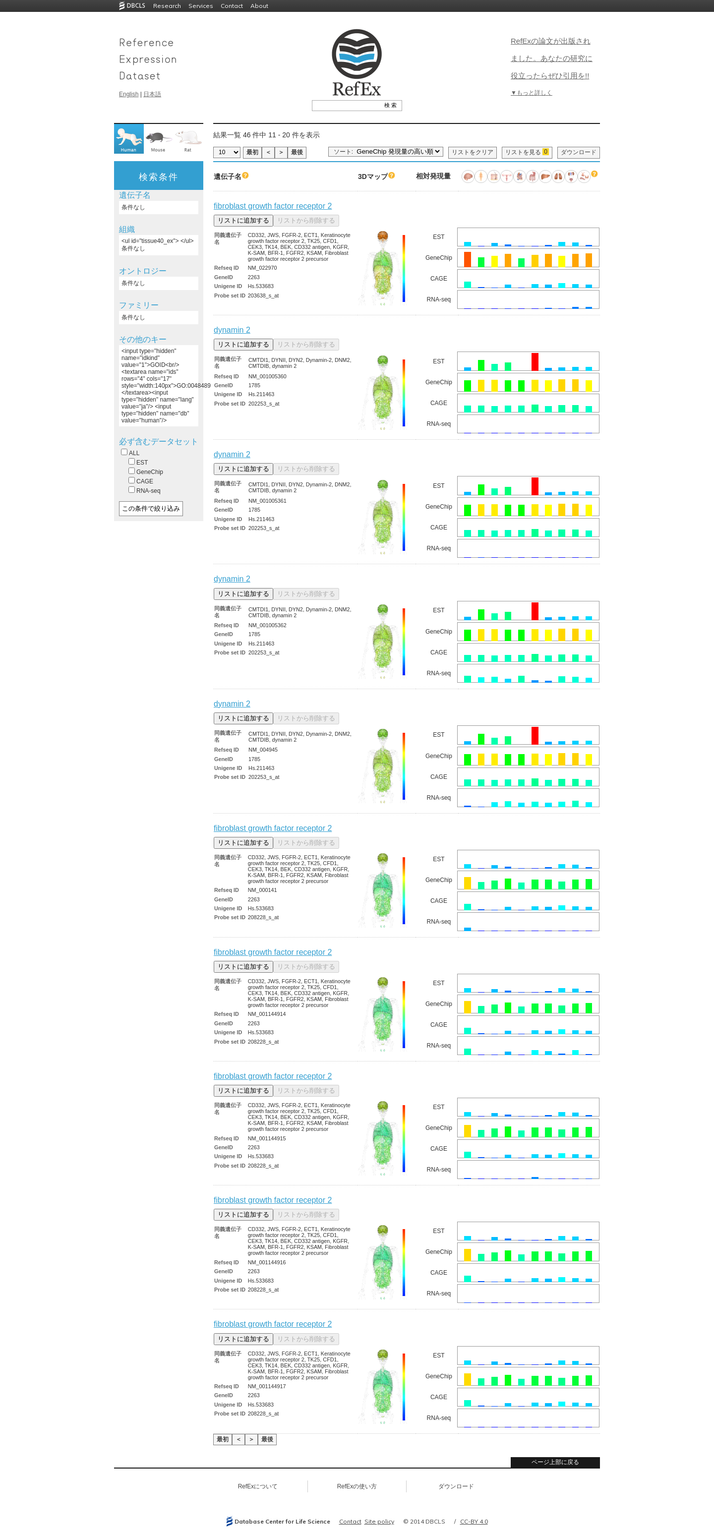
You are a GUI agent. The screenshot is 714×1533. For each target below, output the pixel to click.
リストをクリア (472, 152)
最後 (297, 152)
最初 (252, 152)
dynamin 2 (232, 330)
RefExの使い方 (357, 1486)
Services (200, 5)
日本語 (152, 94)
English (128, 94)
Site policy (379, 1521)
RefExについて (258, 1486)
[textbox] (345, 105)
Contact (232, 5)
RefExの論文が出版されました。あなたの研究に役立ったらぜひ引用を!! (552, 58)
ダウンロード (578, 152)
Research (167, 5)
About (259, 5)
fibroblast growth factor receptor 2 (273, 206)
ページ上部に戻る (555, 1462)
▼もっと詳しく (531, 92)
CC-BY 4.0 (474, 1521)
